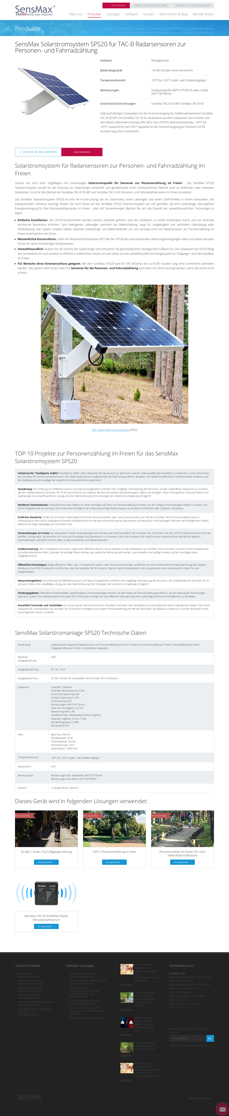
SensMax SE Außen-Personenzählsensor (29, 997)
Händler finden (203, 14)
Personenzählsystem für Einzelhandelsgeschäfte (82, 975)
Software (131, 14)
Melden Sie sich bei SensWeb (151, 5)
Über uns (75, 14)
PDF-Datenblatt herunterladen (110, 430)
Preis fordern (119, 5)
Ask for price (81, 152)
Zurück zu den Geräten (39, 152)
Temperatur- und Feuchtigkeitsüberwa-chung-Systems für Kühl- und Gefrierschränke (84, 992)
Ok (209, 1038)
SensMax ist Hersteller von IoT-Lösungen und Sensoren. (132, 28)
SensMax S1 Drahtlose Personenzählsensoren (30, 989)
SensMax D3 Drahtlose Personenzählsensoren (30, 982)
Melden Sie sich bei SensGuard (193, 5)
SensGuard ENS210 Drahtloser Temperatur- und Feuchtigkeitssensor (34, 1012)
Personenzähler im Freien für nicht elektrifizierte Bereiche (87, 982)
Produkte (94, 14)
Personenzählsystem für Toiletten (87, 1017)
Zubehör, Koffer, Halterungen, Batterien (194, 28)
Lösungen (113, 14)
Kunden (148, 14)
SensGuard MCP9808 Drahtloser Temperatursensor (35, 1003)
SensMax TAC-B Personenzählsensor (29, 975)
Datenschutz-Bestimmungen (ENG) (188, 1045)
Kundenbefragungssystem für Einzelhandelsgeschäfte (85, 1002)
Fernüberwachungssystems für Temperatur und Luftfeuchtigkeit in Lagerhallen (88, 1010)
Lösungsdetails (45, 862)
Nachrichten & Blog (173, 14)
